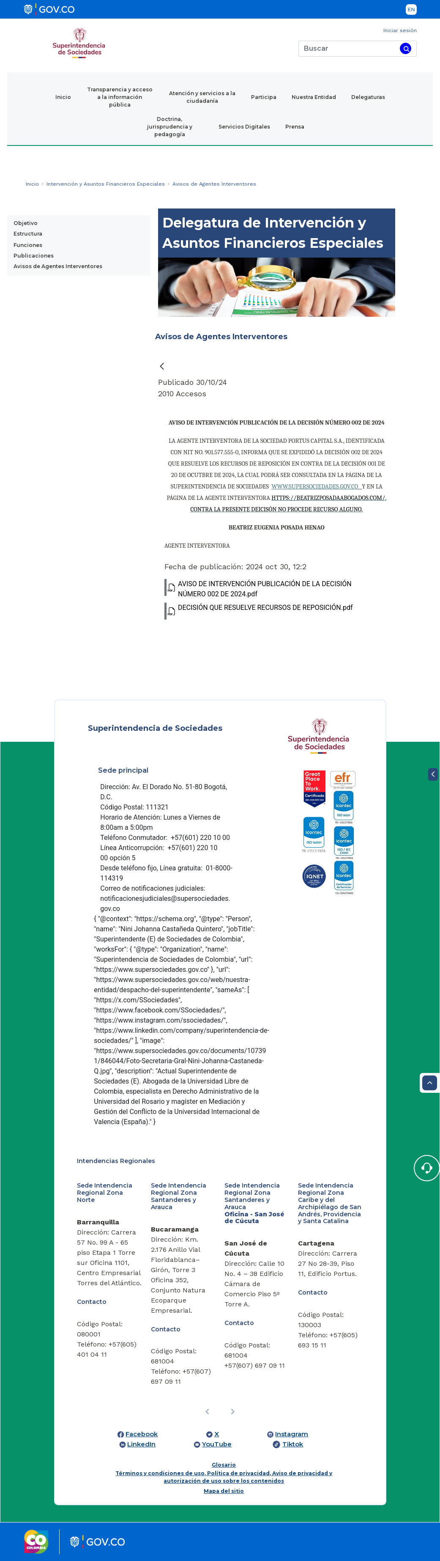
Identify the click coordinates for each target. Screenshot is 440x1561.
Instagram (291, 1434)
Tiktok (292, 1444)
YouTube (217, 1444)
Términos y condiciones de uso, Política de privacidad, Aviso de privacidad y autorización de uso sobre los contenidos (223, 1477)
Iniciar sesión (400, 30)
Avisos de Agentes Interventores (58, 266)
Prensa (294, 126)
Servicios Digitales (244, 126)
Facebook (142, 1434)
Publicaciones (34, 255)
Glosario (224, 1465)
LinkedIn (141, 1444)
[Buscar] (347, 49)
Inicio (63, 97)
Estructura (28, 233)
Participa (263, 97)
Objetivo (26, 223)
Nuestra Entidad (314, 97)
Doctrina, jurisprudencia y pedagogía (169, 126)
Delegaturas (368, 97)
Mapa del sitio (224, 1491)
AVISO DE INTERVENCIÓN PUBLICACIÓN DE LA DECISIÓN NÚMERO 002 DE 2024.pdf (258, 588)
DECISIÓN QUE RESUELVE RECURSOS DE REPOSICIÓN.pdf (258, 611)
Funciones (28, 245)
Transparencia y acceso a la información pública (120, 97)
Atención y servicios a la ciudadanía (202, 97)
